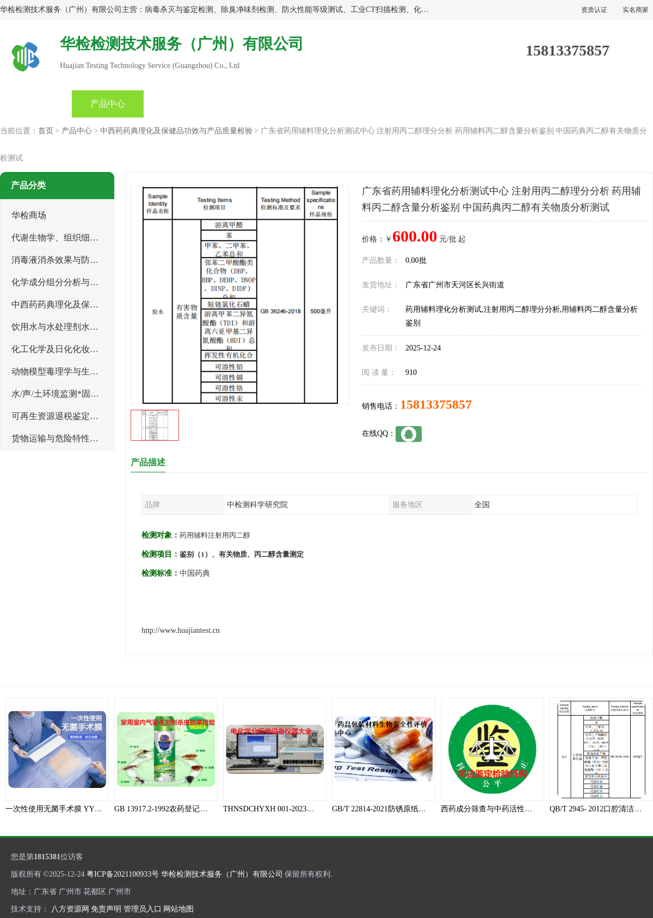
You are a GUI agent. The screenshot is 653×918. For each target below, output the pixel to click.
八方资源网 (70, 909)
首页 (36, 103)
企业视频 (179, 103)
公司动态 (251, 103)
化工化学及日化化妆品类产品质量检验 (85, 349)
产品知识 (323, 103)
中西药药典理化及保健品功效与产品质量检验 (176, 131)
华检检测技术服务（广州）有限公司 (222, 874)
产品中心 (107, 103)
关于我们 (395, 103)
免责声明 (106, 909)
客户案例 (466, 103)
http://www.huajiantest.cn (180, 630)
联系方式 (538, 103)
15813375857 (436, 404)
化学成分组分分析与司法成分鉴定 (76, 282)
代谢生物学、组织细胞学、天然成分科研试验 (98, 237)
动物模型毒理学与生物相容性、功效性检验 (94, 371)
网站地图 (178, 909)
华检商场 (28, 215)
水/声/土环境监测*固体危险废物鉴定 (81, 393)
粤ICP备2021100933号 (123, 874)
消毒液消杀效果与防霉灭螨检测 (72, 259)
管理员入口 (143, 909)
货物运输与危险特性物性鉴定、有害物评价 (94, 438)
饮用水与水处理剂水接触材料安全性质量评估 (98, 326)
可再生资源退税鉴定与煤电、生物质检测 (89, 416)
